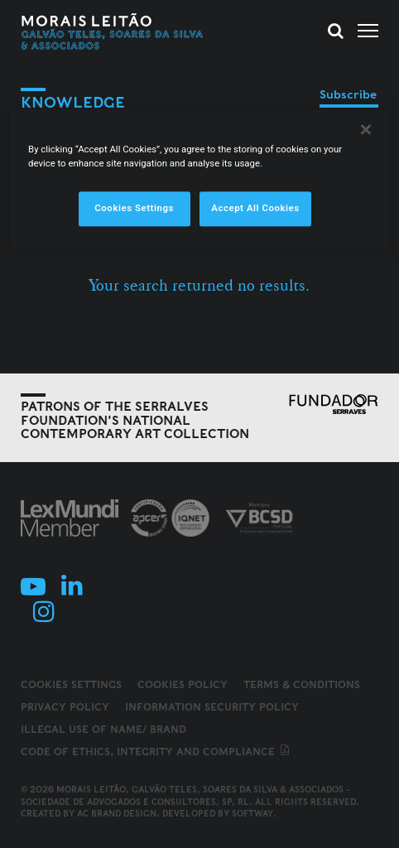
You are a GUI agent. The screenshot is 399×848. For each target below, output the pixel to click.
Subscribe (348, 94)
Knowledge (73, 102)
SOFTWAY (252, 813)
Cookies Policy (182, 684)
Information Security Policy (212, 707)
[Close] (366, 129)
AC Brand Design (116, 813)
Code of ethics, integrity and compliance (156, 751)
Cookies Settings (71, 685)
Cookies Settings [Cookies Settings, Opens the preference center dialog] (134, 208)
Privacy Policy (65, 707)
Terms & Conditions (301, 684)
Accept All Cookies (255, 208)
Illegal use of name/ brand (103, 729)
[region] (199, 178)
